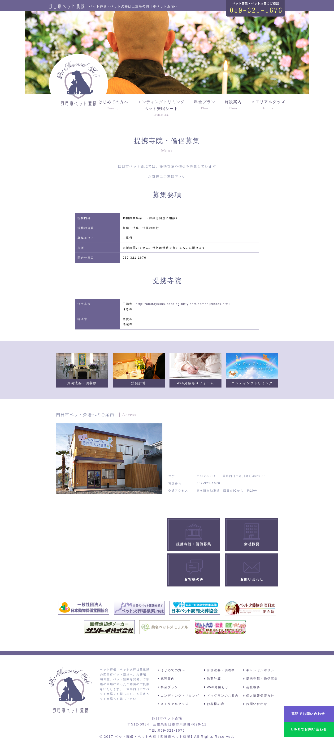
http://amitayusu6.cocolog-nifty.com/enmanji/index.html (183, 304)
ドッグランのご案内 (223, 695)
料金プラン (204, 105)
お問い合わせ (257, 704)
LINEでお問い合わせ (309, 729)
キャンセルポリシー (262, 670)
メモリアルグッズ (268, 105)
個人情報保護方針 (260, 695)
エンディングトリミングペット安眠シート (161, 109)
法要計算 (214, 678)
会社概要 (253, 687)
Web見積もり (218, 687)
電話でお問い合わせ (308, 714)
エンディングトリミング (180, 695)
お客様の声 (216, 704)
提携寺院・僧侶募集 (262, 678)
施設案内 (233, 105)
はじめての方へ (113, 105)
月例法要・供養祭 (221, 670)
